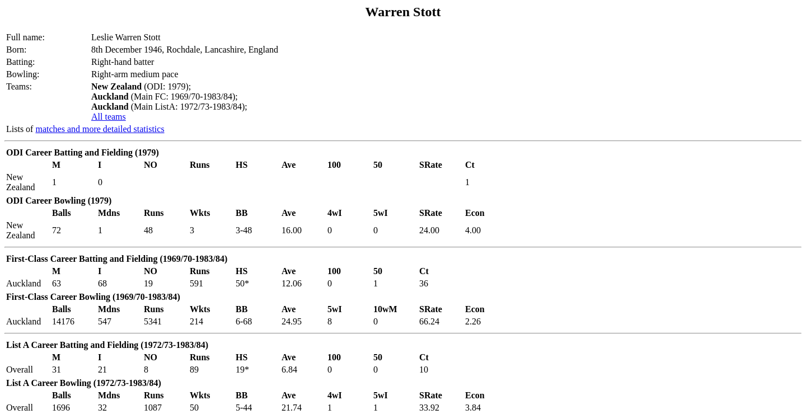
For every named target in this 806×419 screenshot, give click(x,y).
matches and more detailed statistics (99, 129)
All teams (108, 116)
